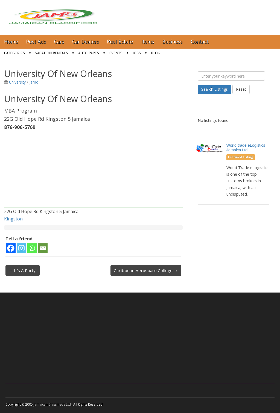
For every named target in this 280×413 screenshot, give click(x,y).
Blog (155, 53)
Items (147, 41)
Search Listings (214, 89)
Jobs (137, 53)
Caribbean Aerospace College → (146, 270)
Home (11, 41)
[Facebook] (11, 248)
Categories (14, 53)
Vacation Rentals (51, 53)
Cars (59, 41)
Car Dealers (85, 41)
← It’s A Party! (22, 270)
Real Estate (120, 41)
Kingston (13, 219)
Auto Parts (88, 53)
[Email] (43, 248)
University (17, 82)
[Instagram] (21, 248)
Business (172, 41)
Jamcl (34, 82)
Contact (199, 41)
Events (115, 53)
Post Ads (36, 41)
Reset (241, 89)
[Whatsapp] (32, 248)
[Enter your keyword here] (231, 76)
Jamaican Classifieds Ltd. (53, 404)
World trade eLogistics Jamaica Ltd (245, 147)
